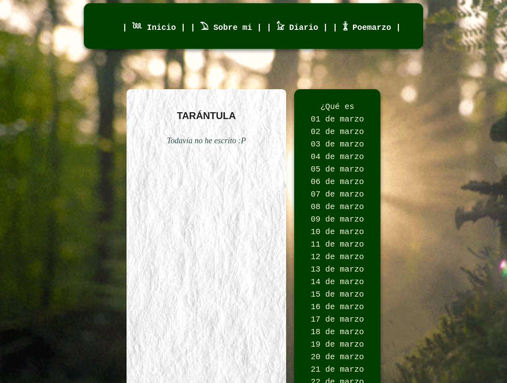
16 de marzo (337, 333)
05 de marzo (337, 178)
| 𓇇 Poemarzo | (367, 26)
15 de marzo (337, 319)
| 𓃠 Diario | (300, 26)
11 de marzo (337, 262)
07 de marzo (337, 206)
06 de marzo (337, 192)
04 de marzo (337, 164)
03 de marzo (337, 149)
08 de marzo (337, 220)
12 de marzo (337, 277)
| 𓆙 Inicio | (157, 26)
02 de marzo (337, 135)
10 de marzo (337, 248)
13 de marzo (337, 291)
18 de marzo (337, 361)
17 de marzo (337, 347)
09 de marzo (337, 234)
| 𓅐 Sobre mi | (229, 26)
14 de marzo (337, 305)
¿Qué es (337, 107)
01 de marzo (337, 121)
